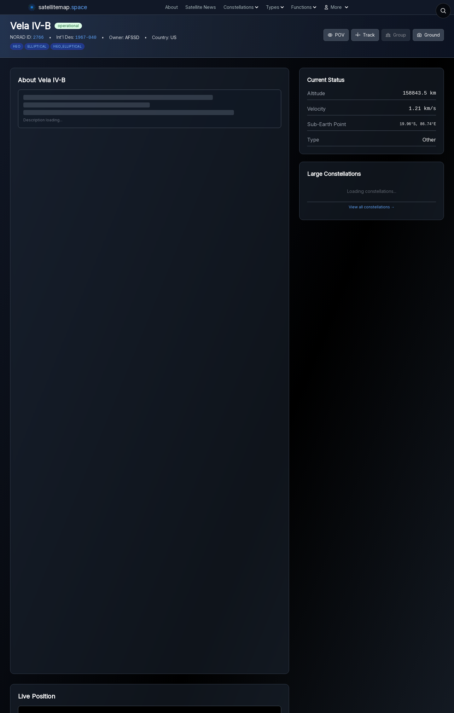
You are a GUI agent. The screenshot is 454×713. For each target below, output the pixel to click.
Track (365, 35)
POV (336, 35)
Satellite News (200, 7)
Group (396, 35)
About (171, 7)
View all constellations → (372, 207)
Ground (428, 35)
